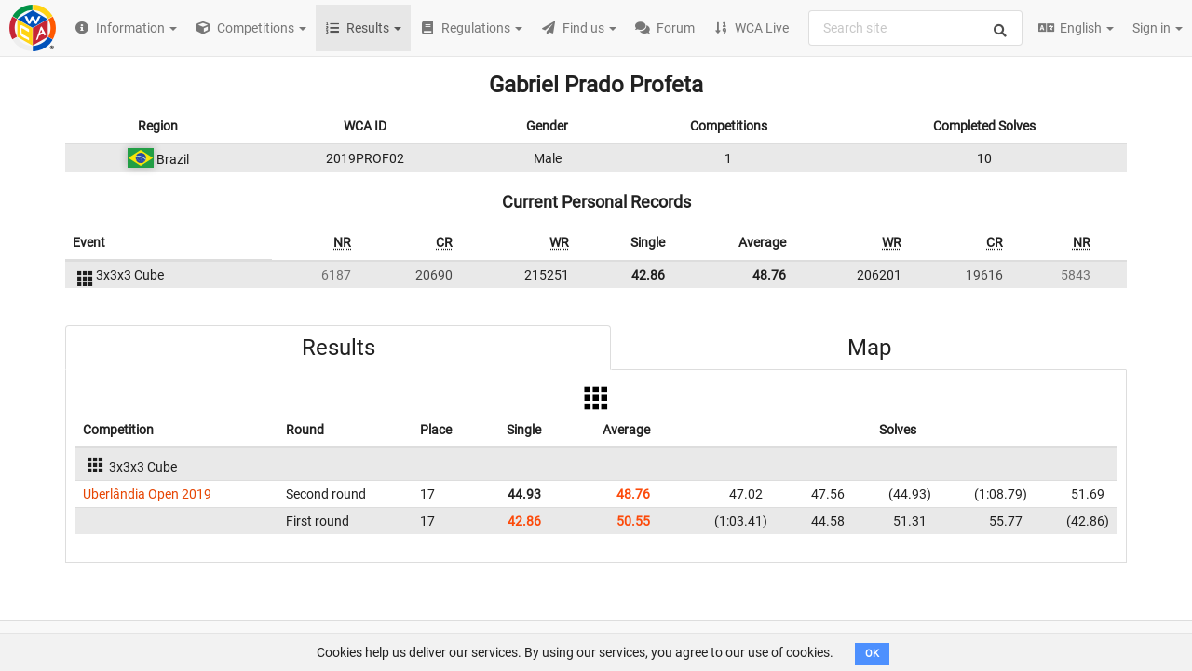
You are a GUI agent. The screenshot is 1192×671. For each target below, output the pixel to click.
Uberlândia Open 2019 (147, 493)
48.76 (769, 274)
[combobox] (915, 28)
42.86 (648, 274)
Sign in (1157, 28)
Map (869, 348)
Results (338, 348)
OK (872, 654)
